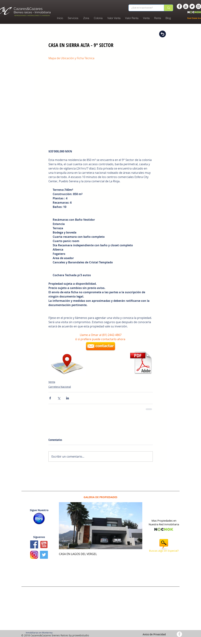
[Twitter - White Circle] (192, 6)
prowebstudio (80, 635)
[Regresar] (162, 34)
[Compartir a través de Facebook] (50, 398)
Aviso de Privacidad (154, 634)
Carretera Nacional (59, 386)
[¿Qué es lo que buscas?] (143, 8)
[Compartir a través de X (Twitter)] (58, 398)
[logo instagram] (34, 555)
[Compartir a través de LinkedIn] (67, 398)
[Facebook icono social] (34, 544)
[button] (98, 18)
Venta (51, 382)
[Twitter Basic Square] (44, 555)
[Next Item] (136, 526)
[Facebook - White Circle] (179, 6)
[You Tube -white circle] (185, 6)
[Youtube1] (44, 544)
